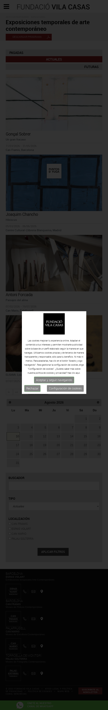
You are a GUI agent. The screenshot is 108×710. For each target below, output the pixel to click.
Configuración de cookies (65, 371)
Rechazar (32, 371)
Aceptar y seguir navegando (54, 363)
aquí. (78, 355)
